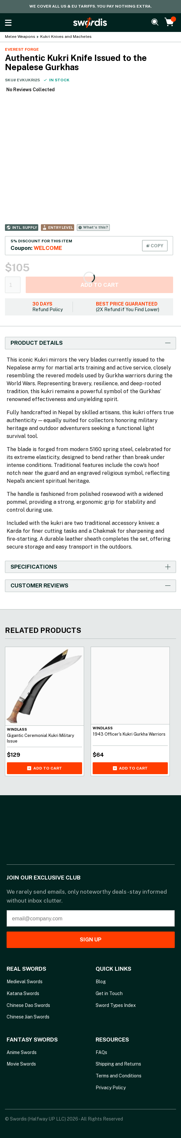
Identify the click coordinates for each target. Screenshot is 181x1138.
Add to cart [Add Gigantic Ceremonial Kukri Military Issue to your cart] (44, 768)
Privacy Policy (111, 1087)
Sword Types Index (116, 1005)
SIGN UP (91, 939)
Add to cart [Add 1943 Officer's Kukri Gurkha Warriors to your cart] (130, 768)
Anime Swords (22, 1052)
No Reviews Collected (30, 89)
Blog (101, 981)
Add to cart (99, 285)
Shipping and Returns (118, 1064)
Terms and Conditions (118, 1075)
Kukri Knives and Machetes (66, 37)
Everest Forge (22, 49)
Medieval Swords (25, 981)
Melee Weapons (20, 37)
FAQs (101, 1052)
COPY (154, 245)
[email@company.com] (91, 918)
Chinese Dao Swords (28, 1005)
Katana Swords (23, 993)
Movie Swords (21, 1064)
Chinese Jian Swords (28, 1016)
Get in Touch (109, 993)
